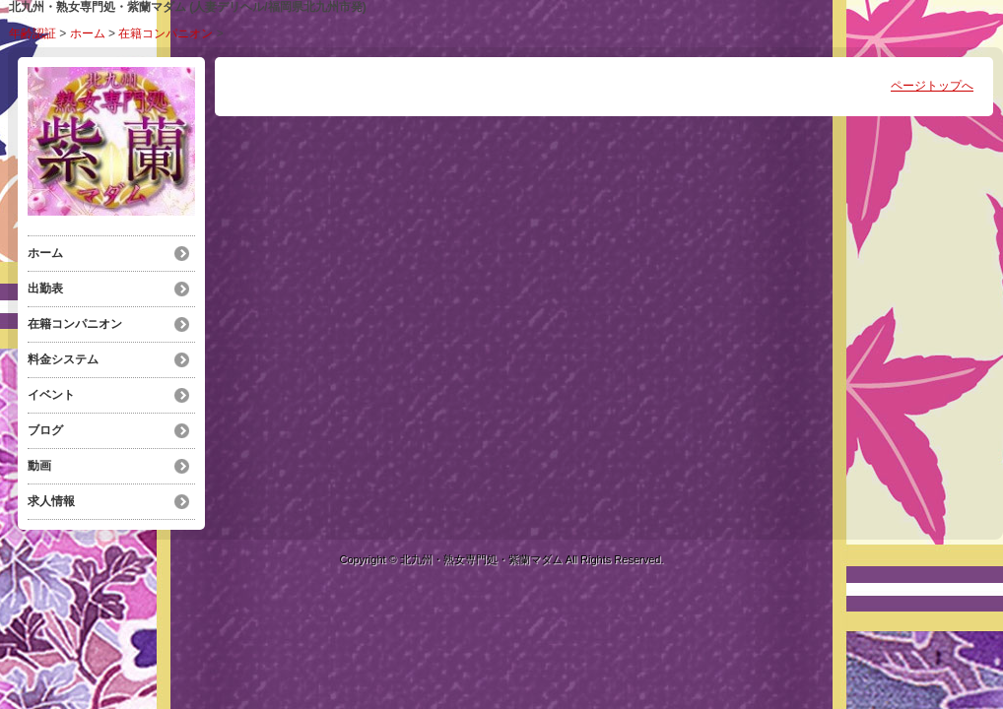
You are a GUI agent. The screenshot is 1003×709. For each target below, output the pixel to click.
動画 (39, 466)
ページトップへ (932, 86)
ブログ (45, 430)
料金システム (63, 359)
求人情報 (51, 501)
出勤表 (45, 288)
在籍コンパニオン (165, 33)
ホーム (87, 33)
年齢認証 (32, 33)
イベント (51, 395)
